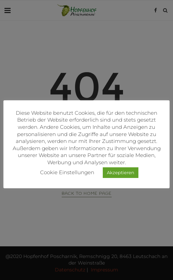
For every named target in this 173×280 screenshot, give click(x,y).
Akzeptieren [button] (120, 172)
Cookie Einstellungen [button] (67, 172)
